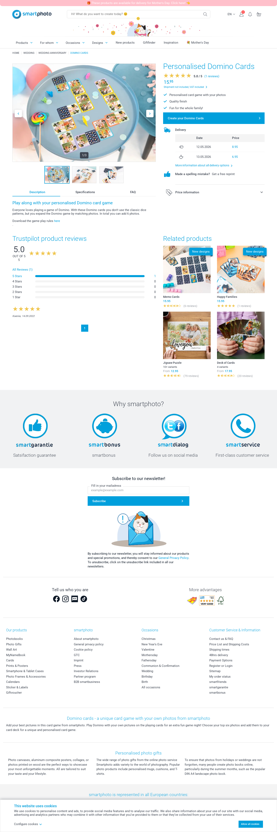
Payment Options (220, 660)
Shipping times (219, 649)
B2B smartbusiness (87, 682)
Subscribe (99, 501)
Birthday (147, 676)
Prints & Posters (17, 666)
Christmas (149, 639)
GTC (77, 655)
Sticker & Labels (17, 687)
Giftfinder (149, 42)
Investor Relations (86, 671)
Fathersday (149, 660)
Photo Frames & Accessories (26, 676)
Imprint (78, 660)
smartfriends (218, 682)
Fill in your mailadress (106, 486)
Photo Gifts (14, 644)
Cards (10, 660)
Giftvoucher (14, 692)
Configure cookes (28, 824)
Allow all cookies (250, 824)
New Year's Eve (152, 644)
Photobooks (14, 639)
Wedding (147, 671)
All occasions (151, 687)
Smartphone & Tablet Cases (25, 671)
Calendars (13, 682)
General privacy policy (89, 644)
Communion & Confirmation (160, 666)
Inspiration (171, 42)
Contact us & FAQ (221, 639)
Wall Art (11, 649)
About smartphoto (86, 639)
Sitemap (214, 671)
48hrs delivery (218, 655)
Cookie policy (83, 649)
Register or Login (220, 666)
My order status (220, 676)
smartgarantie (218, 687)
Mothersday (150, 655)
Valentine (148, 649)
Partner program (85, 676)
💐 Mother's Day (197, 42)
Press (78, 666)
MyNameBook (15, 655)
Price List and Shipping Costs (229, 644)
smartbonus (217, 692)
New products (125, 42)
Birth (145, 682)
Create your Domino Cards (186, 118)
